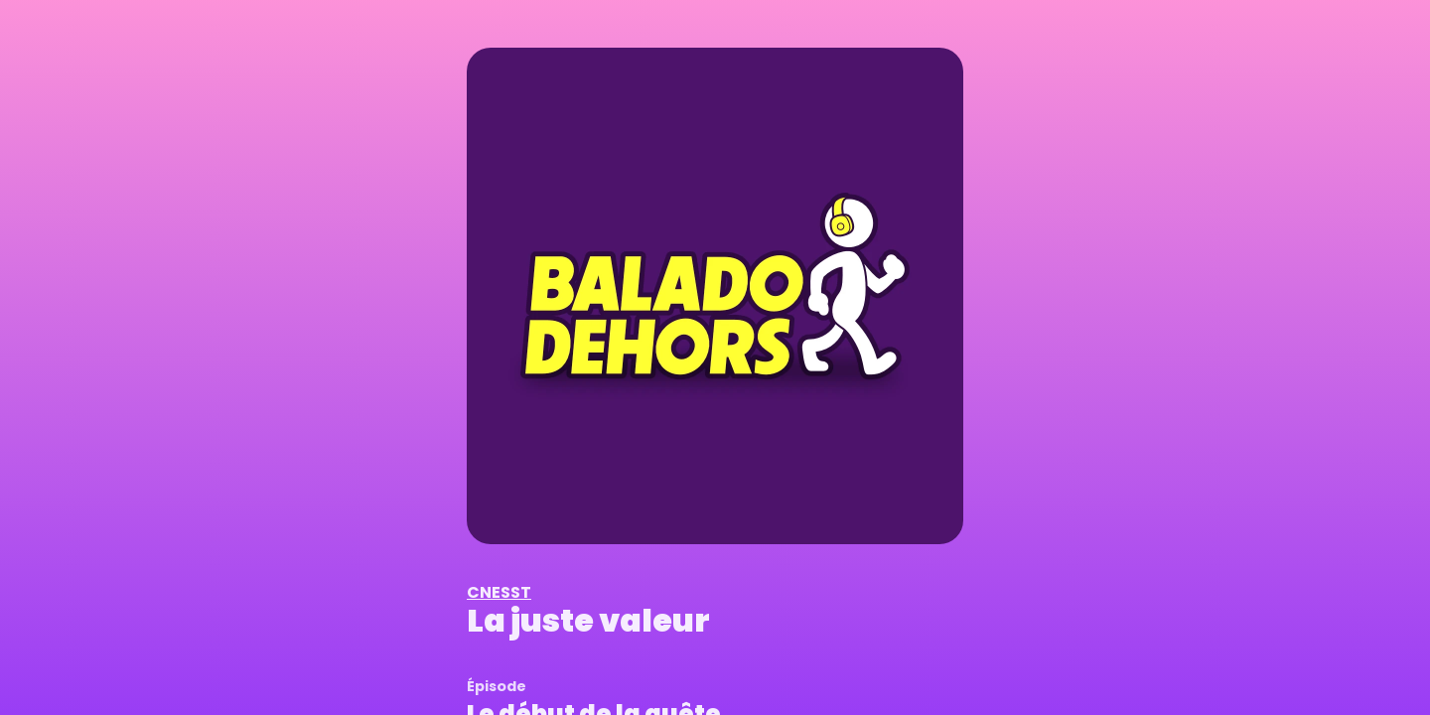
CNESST (499, 592)
